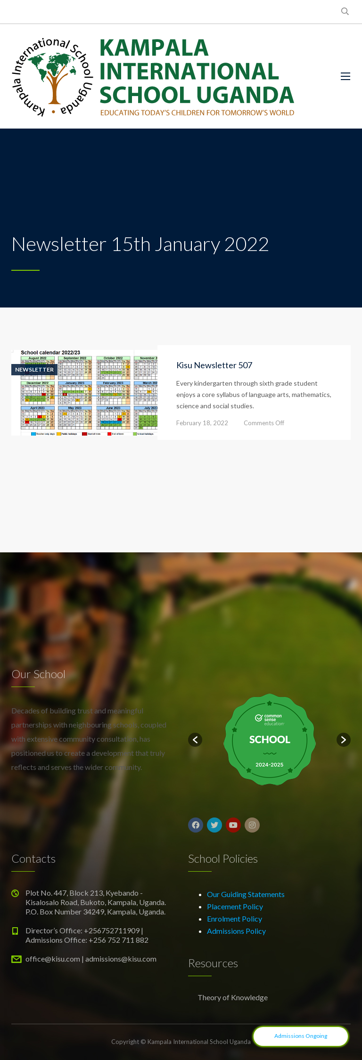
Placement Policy (235, 906)
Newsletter (34, 369)
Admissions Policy (236, 930)
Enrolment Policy (234, 918)
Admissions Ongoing (300, 1035)
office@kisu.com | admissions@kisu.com (90, 958)
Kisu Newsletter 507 (214, 365)
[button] (195, 740)
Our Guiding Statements (246, 894)
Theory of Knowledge (232, 997)
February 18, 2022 (202, 423)
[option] (269, 740)
